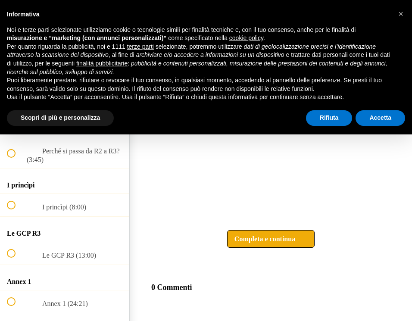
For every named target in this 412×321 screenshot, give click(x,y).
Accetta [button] (380, 117)
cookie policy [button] (246, 37)
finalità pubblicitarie (102, 63)
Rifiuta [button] (329, 117)
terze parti (140, 46)
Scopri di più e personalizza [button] (60, 117)
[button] (271, 239)
